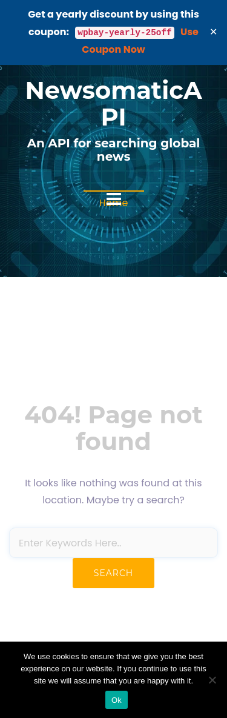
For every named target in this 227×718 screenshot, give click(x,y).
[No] (212, 680)
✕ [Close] (213, 32)
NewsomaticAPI (113, 103)
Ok (116, 700)
